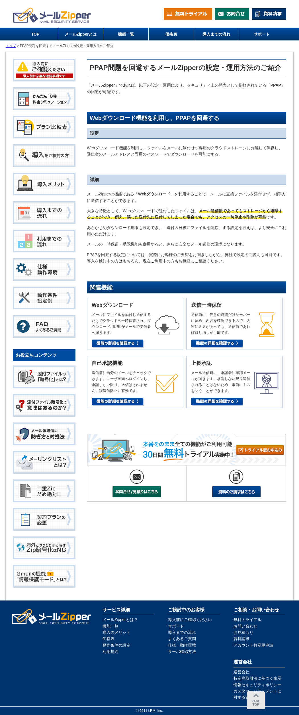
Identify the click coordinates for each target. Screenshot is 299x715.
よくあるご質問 (182, 638)
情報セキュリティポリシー (257, 685)
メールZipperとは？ (120, 619)
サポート (176, 626)
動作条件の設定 (116, 645)
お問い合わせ (245, 626)
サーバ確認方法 (182, 651)
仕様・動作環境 (182, 645)
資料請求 (241, 638)
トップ (11, 46)
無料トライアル (247, 619)
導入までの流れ (182, 632)
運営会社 (241, 672)
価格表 (108, 638)
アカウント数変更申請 (253, 645)
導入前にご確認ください (190, 619)
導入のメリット (116, 632)
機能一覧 (110, 626)
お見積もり (243, 632)
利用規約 (110, 651)
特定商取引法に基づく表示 (257, 678)
